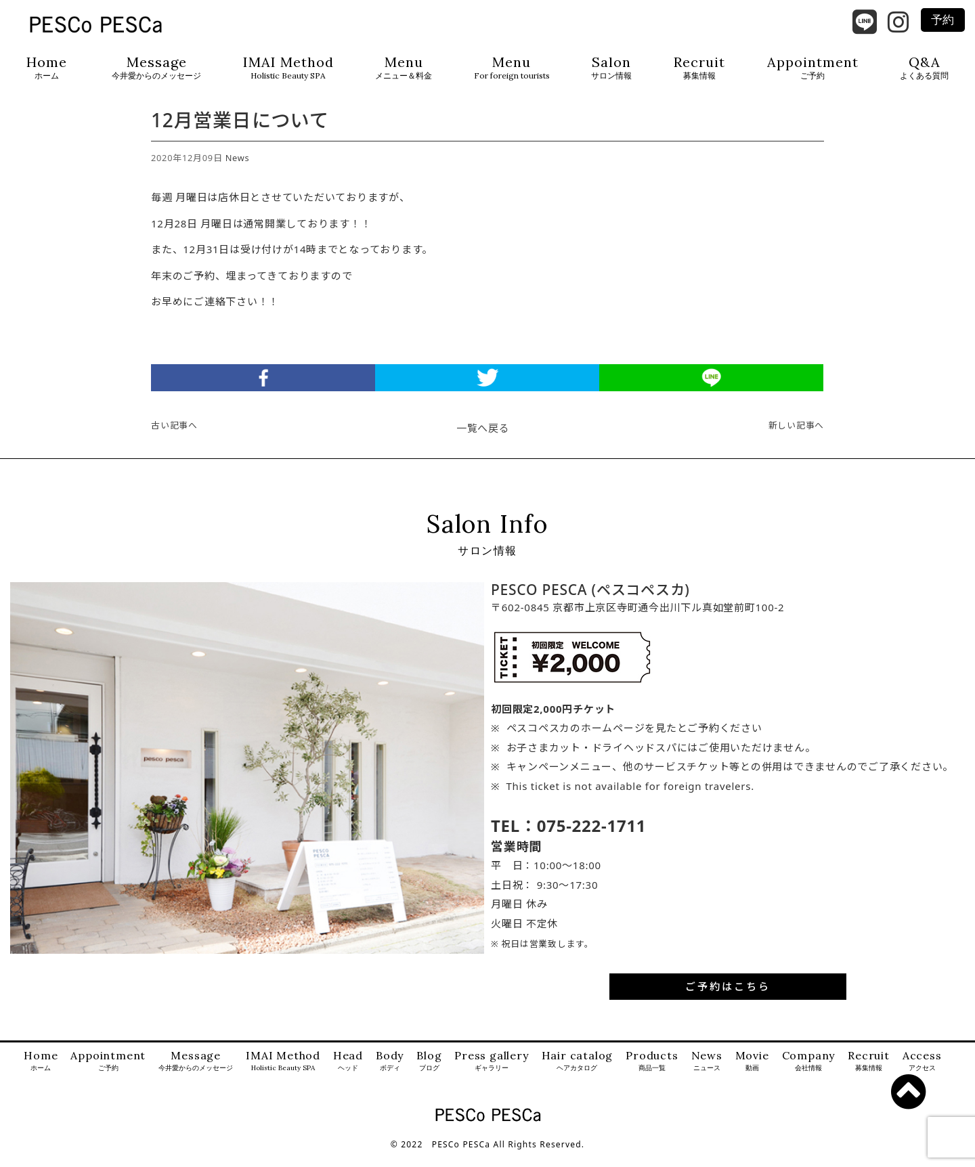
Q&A (924, 68)
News (237, 170)
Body (390, 1073)
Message (156, 68)
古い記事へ (174, 437)
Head (348, 1073)
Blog (428, 1073)
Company (809, 1073)
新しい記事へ (796, 437)
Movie (752, 1073)
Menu (403, 68)
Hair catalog (577, 1073)
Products (652, 1073)
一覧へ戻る (483, 440)
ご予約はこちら (728, 998)
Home (46, 68)
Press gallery (491, 1073)
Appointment (813, 68)
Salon (611, 68)
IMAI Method (288, 68)
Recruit (699, 68)
